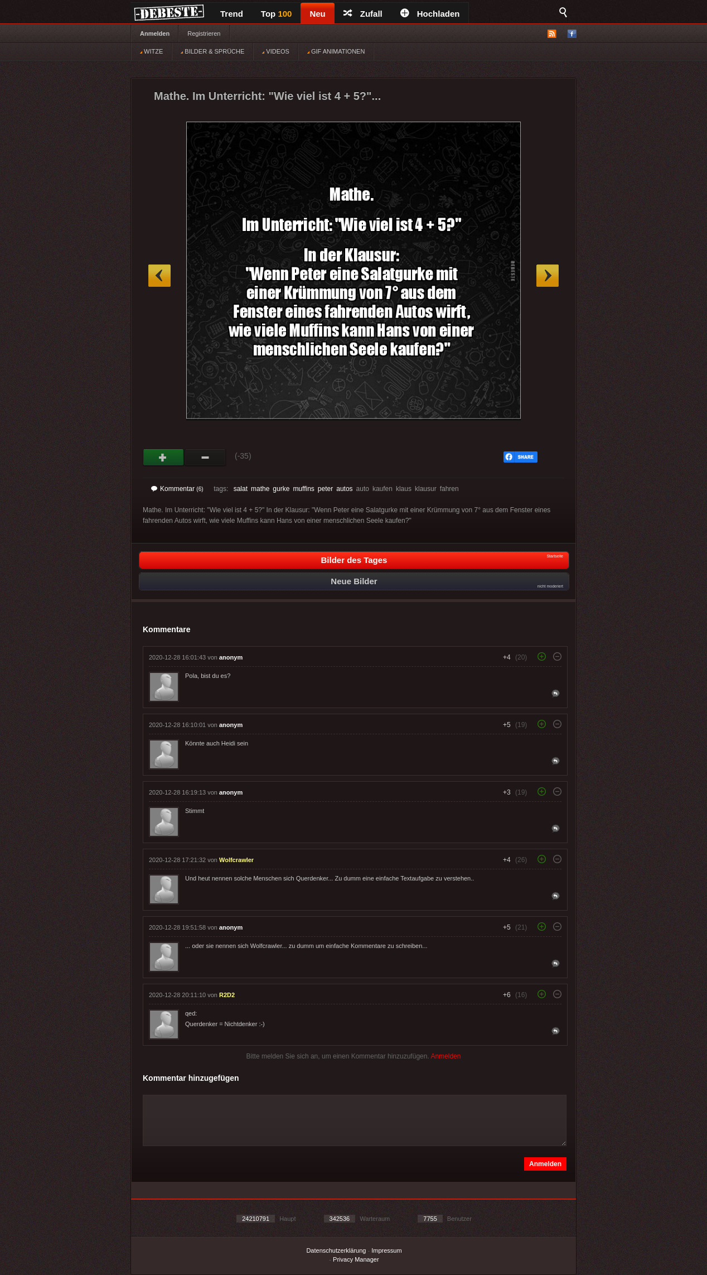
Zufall (362, 13)
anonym (231, 657)
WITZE (151, 51)
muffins (303, 489)
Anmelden (155, 33)
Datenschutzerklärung (336, 1250)
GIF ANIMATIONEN (336, 51)
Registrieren (203, 33)
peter (325, 489)
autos (344, 489)
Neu (317, 13)
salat (241, 489)
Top (276, 13)
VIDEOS (275, 51)
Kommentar (177, 489)
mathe (260, 489)
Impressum (386, 1250)
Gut (164, 457)
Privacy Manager (356, 1259)
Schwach (205, 457)
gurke (281, 489)
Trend (231, 13)
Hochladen (430, 13)
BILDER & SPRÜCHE (212, 51)
